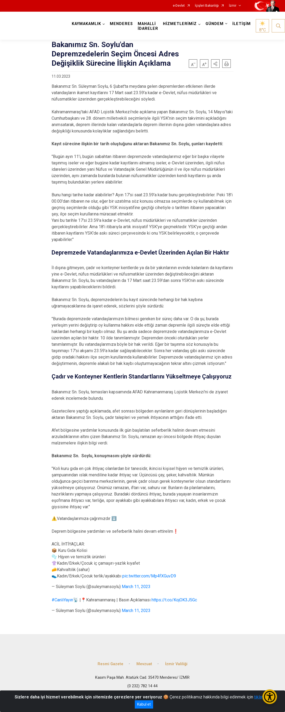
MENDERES (121, 24)
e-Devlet (179, 5)
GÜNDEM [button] (215, 24)
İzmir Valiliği (176, 664)
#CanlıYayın (62, 599)
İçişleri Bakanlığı (207, 5)
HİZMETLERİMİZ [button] (180, 24)
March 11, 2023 (136, 586)
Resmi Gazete (110, 664)
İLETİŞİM (241, 24)
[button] (215, 63)
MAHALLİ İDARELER (148, 26)
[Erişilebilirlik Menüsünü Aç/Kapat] (269, 696)
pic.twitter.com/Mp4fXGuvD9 (149, 575)
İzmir (232, 5)
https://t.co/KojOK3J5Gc (174, 599)
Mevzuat (144, 664)
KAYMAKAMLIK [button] (86, 24)
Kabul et (144, 704)
